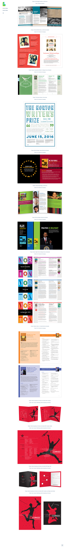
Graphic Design (5, 10)
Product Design (5, 8)
